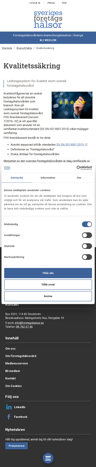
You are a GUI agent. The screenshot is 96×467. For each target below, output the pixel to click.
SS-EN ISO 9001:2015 (70, 144)
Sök (64, 3)
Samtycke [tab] (17, 177)
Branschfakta (24, 48)
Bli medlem (48, 40)
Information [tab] (48, 177)
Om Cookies (13, 386)
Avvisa (48, 296)
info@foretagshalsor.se (29, 323)
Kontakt (10, 378)
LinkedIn (15, 407)
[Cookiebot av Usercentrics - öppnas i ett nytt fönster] (76, 168)
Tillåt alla (48, 272)
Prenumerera (16, 445)
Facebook (16, 416)
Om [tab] (79, 177)
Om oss (10, 348)
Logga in (35, 3)
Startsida (7, 48)
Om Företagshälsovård (20, 356)
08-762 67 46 (24, 326)
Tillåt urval (48, 284)
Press (51, 3)
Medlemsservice (16, 363)
